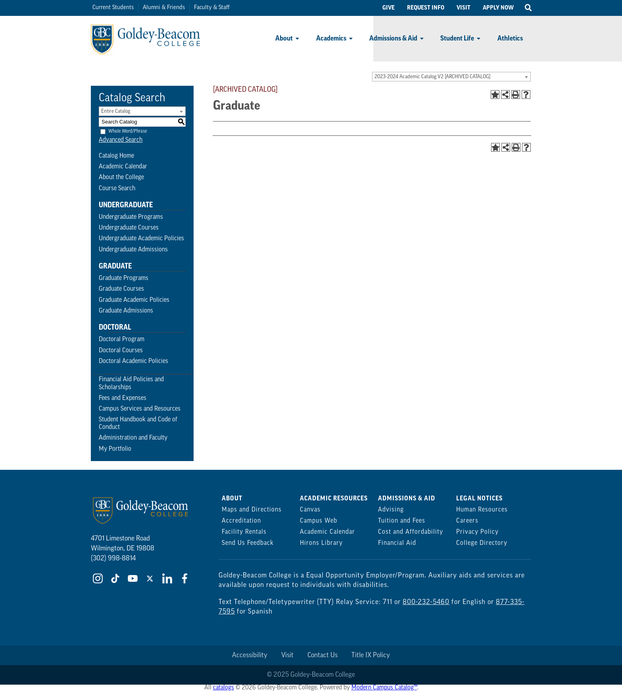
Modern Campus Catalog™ (384, 688)
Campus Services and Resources (139, 409)
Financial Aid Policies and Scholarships (131, 383)
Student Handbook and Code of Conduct (138, 423)
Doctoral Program (121, 339)
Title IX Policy (370, 655)
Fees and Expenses (122, 398)
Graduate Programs (123, 278)
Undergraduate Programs (131, 217)
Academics (331, 38)
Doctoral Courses (121, 350)
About (284, 38)
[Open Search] (528, 8)
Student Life (457, 38)
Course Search (117, 188)
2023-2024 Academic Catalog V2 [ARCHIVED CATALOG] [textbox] (432, 76)
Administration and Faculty (133, 438)
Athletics (510, 38)
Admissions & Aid (393, 38)
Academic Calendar (123, 167)
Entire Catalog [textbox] (115, 111)
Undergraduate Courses (129, 228)
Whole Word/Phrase (127, 131)
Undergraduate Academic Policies (141, 238)
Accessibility (249, 655)
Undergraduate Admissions (133, 250)
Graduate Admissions (126, 311)
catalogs (223, 688)
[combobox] (451, 76)
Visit (287, 655)
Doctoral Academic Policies (133, 361)
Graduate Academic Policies (134, 300)
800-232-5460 (426, 602)
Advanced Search (120, 140)
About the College (121, 177)
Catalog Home (116, 156)
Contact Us (322, 655)
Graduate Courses (121, 289)
